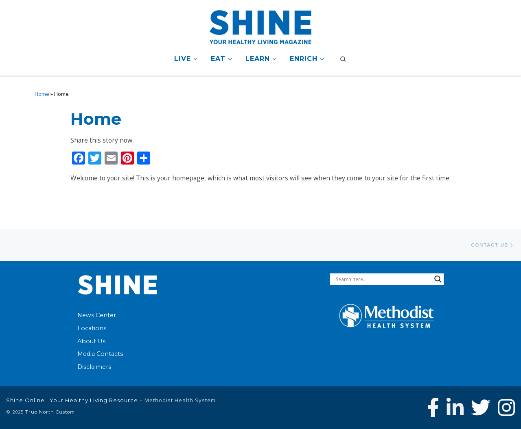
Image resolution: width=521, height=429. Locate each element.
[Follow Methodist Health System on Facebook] (433, 407)
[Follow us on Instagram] (506, 407)
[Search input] (383, 279)
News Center (96, 315)
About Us (91, 341)
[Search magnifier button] (438, 279)
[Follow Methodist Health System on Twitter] (480, 407)
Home (42, 94)
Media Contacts (100, 354)
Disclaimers (94, 366)
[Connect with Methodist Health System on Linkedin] (455, 407)
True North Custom (50, 412)
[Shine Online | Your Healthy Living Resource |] (260, 25)
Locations (91, 328)
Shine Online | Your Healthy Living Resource (72, 400)
